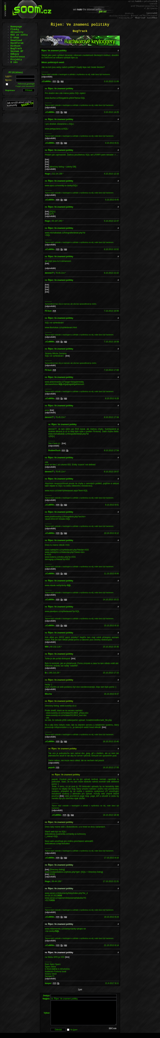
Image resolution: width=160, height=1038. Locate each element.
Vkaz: (47, 1015)
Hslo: (8, 80)
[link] (47, 159)
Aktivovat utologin (26, 84)
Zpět (80, 989)
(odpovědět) (46, 77)
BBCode (113, 1033)
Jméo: (46, 995)
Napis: (46, 998)
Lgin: (8, 76)
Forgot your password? (25, 86)
